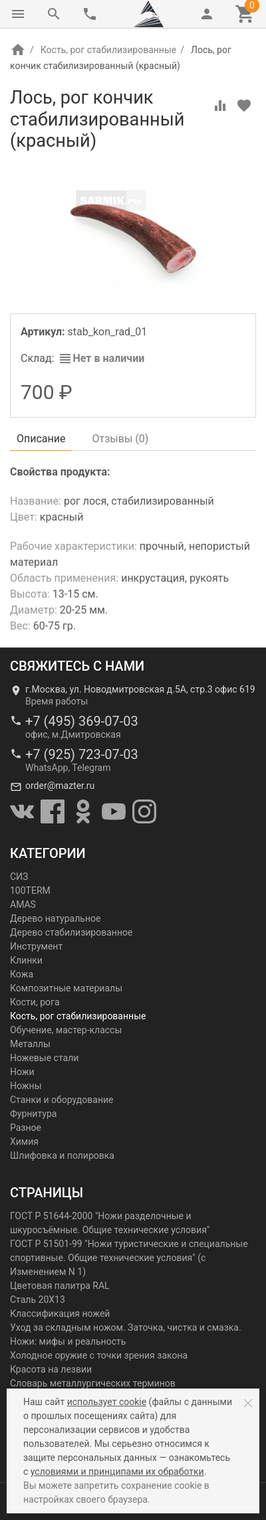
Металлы (30, 1044)
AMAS (23, 904)
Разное (25, 1127)
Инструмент (36, 946)
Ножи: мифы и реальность (68, 1341)
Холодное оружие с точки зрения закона (99, 1355)
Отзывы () (120, 438)
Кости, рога (35, 1002)
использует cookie (106, 1401)
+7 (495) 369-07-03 (81, 721)
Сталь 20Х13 (37, 1299)
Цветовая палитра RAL (60, 1285)
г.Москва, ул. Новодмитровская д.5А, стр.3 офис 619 (140, 689)
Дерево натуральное (55, 918)
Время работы (56, 701)
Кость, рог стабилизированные (108, 49)
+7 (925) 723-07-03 (81, 754)
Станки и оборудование (61, 1099)
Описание (41, 438)
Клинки (26, 960)
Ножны (26, 1085)
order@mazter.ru (59, 785)
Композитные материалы (66, 988)
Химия (24, 1141)
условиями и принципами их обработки (117, 1471)
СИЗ (19, 876)
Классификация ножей (60, 1313)
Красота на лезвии (51, 1369)
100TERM (30, 890)
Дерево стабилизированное (71, 932)
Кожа (21, 974)
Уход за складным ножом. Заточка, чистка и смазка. (125, 1327)
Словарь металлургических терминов (93, 1383)
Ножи (22, 1071)
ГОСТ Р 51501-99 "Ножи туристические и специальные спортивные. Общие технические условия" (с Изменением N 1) (129, 1257)
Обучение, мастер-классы (66, 1030)
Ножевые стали (44, 1058)
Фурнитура (33, 1113)
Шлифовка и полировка (62, 1155)
